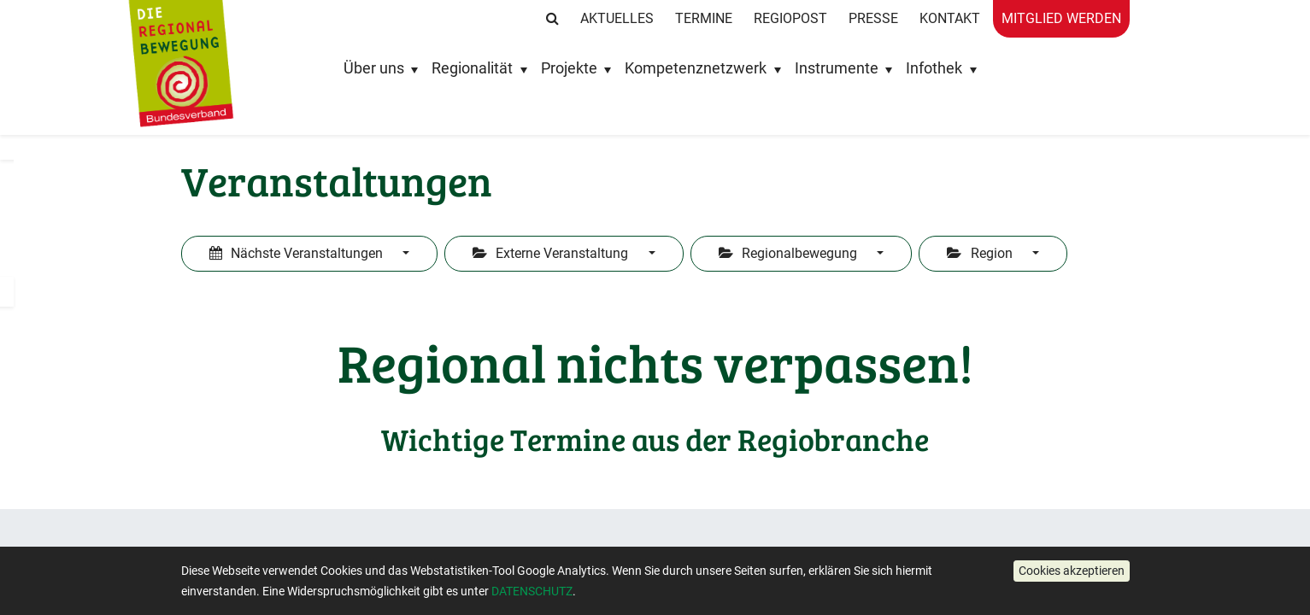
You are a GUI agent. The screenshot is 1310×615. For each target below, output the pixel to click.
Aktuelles (617, 18)
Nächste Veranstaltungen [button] (297, 253)
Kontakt (949, 18)
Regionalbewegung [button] (790, 253)
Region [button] (981, 253)
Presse (873, 18)
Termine (703, 18)
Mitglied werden (1061, 18)
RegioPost (790, 18)
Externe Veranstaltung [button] (552, 253)
